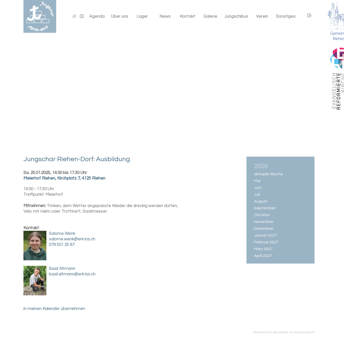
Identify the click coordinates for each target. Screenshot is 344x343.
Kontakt (187, 16)
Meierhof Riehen (64, 178)
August (261, 201)
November (263, 222)
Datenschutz (261, 332)
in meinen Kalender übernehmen (54, 308)
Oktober (262, 215)
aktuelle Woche (268, 174)
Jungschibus (236, 16)
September (264, 208)
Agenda (97, 16)
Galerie (210, 16)
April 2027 (263, 256)
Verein (262, 16)
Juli (257, 194)
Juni (257, 188)
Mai (257, 181)
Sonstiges (286, 16)
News (165, 16)
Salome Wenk (62, 233)
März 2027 (263, 249)
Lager (142, 16)
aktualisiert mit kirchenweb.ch (294, 332)
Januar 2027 (265, 235)
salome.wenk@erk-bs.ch (72, 239)
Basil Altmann (62, 268)
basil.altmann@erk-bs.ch (72, 274)
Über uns (119, 16)
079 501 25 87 (62, 244)
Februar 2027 (266, 242)
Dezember (263, 228)
